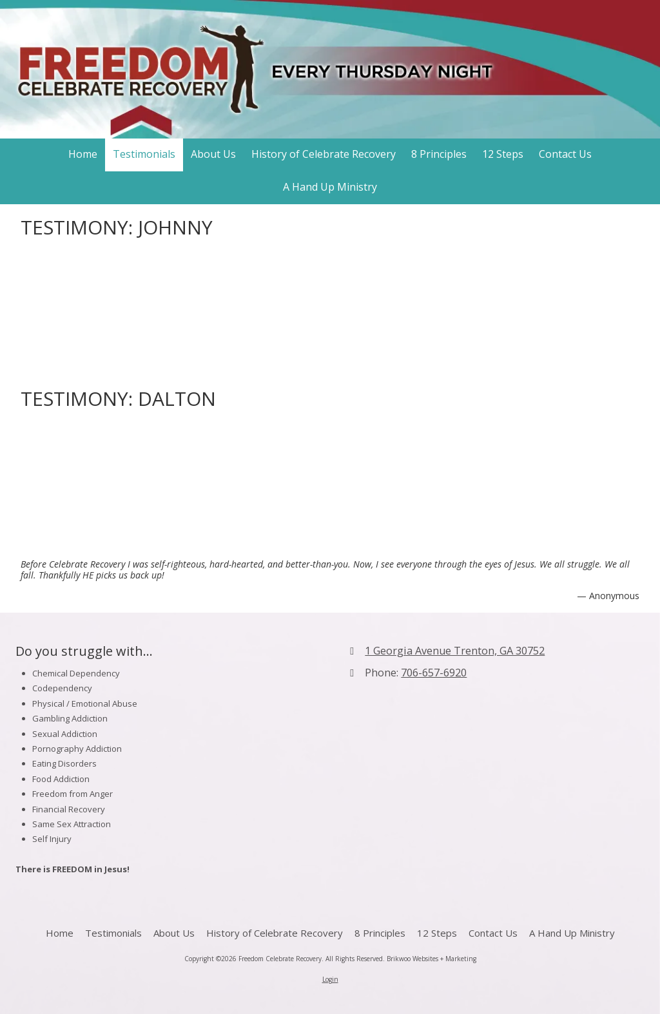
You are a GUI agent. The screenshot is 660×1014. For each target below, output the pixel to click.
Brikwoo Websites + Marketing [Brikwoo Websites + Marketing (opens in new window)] (431, 958)
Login (330, 979)
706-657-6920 (434, 672)
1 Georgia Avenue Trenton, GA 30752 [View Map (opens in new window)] (455, 651)
